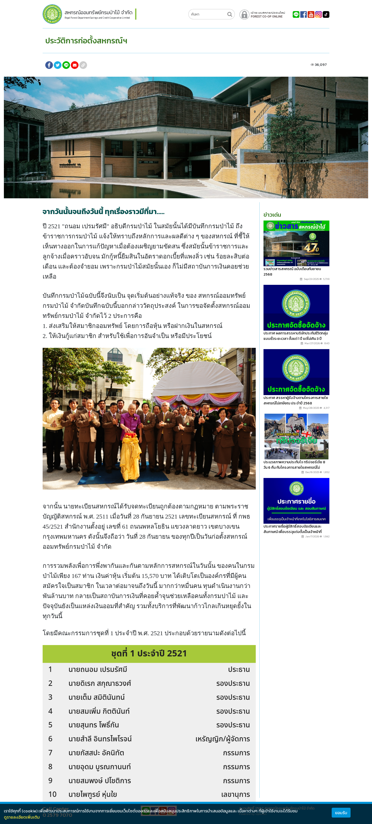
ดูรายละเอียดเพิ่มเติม (22, 817)
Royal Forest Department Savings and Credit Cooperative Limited (97, 18)
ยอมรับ (341, 813)
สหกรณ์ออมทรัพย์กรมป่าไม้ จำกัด (99, 12)
